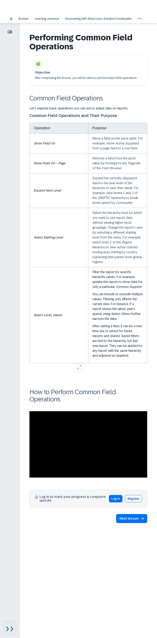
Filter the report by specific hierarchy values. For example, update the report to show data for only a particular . (117, 279)
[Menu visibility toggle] (10, 629)
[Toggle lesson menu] (10, 32)
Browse (24, 18)
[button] (131, 518)
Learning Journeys (47, 18)
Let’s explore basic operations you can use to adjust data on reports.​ (78, 108)
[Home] (11, 19)
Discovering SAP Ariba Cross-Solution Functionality (98, 18)
